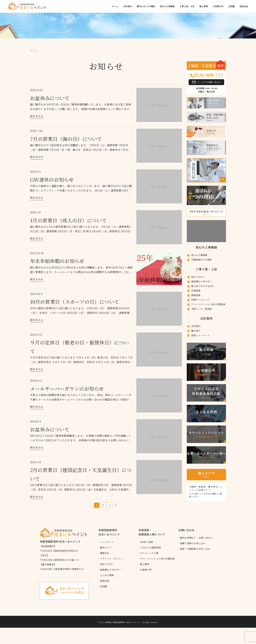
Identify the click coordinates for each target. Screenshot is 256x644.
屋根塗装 (195, 295)
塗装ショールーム (200, 335)
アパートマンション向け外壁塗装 (208, 304)
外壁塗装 (195, 290)
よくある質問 (206, 413)
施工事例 (203, 6)
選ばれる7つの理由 (146, 6)
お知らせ (216, 131)
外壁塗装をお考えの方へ (216, 147)
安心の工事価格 (167, 6)
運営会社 (104, 553)
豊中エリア (106, 547)
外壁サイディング (200, 299)
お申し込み (216, 103)
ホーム (115, 6)
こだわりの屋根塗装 (150, 547)
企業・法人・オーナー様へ (206, 455)
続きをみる (36, 116)
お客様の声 (218, 6)
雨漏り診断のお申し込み (193, 543)
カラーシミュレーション (206, 434)
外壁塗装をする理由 (201, 259)
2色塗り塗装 (146, 542)
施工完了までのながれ (202, 286)
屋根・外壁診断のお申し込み (195, 548)
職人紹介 (195, 330)
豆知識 (231, 6)
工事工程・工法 (187, 6)
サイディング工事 (149, 553)
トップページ (107, 542)
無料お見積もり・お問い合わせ (196, 537)
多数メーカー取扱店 (201, 308)
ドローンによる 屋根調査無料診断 (206, 392)
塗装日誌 (244, 6)
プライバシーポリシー (111, 558)
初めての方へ (198, 276)
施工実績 (206, 351)
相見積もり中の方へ (201, 281)
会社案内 (127, 6)
